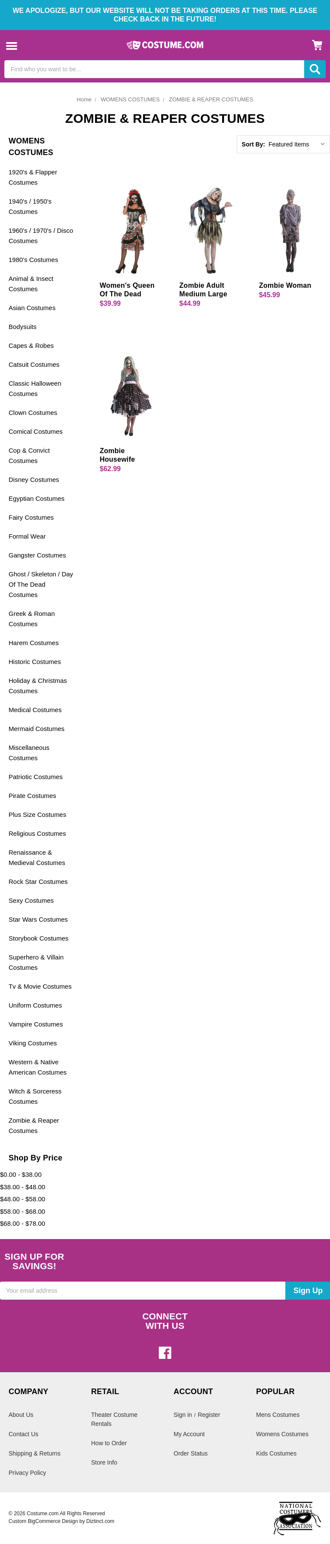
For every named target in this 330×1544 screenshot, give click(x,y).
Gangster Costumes (37, 555)
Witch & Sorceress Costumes (35, 1096)
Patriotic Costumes (36, 776)
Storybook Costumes (38, 938)
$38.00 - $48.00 (22, 1187)
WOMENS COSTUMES (130, 99)
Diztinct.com (100, 1521)
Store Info (104, 1462)
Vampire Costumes (36, 1024)
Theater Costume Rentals (114, 1419)
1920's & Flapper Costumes (33, 177)
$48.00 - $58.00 (22, 1199)
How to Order (109, 1443)
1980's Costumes (33, 259)
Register (209, 1414)
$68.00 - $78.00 (22, 1223)
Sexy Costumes (31, 900)
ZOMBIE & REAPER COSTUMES (211, 99)
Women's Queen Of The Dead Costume (127, 294)
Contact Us (23, 1434)
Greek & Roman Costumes (32, 618)
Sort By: (253, 144)
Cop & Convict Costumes (29, 455)
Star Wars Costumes (38, 919)
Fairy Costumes (31, 517)
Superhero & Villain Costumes (36, 962)
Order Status (191, 1453)
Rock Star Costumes (38, 881)
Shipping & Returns (35, 1453)
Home (84, 99)
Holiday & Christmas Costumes (38, 685)
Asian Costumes (32, 307)
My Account (189, 1434)
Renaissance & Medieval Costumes (37, 857)
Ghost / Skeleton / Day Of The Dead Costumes (41, 584)
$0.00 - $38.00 (21, 1174)
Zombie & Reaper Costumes (34, 1125)
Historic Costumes (35, 661)
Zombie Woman (285, 285)
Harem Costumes (34, 642)
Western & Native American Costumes (38, 1067)
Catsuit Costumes (34, 364)
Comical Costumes (36, 431)
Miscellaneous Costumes (29, 752)
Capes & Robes (31, 345)
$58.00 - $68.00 (22, 1211)
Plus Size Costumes (37, 814)
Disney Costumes (34, 479)
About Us (21, 1414)
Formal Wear (27, 536)
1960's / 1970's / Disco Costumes (41, 235)
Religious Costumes (37, 833)
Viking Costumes (33, 1043)
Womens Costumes (282, 1434)
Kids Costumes (276, 1453)
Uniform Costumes (35, 1005)
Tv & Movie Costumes (40, 986)
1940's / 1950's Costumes (30, 206)
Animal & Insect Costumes (31, 283)
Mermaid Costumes (36, 728)
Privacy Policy (27, 1472)
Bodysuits (23, 326)
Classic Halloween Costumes (35, 388)
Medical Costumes (35, 709)
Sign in (183, 1414)
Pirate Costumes (32, 795)
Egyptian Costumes (36, 498)
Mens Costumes (277, 1414)
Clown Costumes (33, 412)
